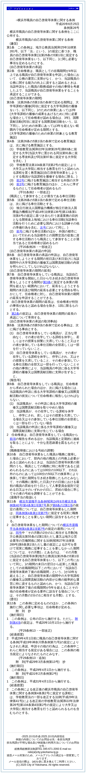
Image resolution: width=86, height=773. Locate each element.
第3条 (47, 282)
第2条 (15, 313)
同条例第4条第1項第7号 (32, 513)
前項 (13, 439)
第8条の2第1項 (63, 505)
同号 (19, 532)
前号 (19, 231)
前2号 (20, 180)
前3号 (20, 184)
